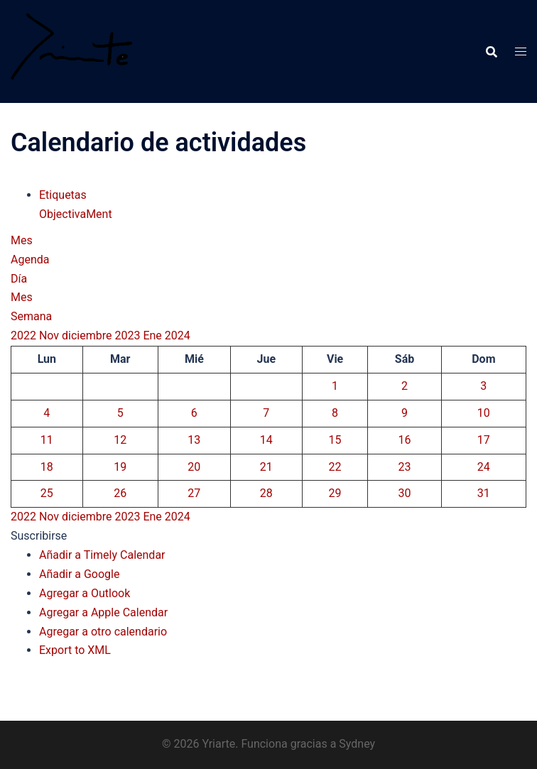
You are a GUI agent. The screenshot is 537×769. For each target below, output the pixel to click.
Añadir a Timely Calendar (102, 555)
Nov (50, 335)
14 (266, 440)
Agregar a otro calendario (103, 631)
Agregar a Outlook (84, 593)
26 (120, 493)
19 (120, 467)
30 (404, 493)
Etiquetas (63, 195)
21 (266, 467)
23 (404, 467)
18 (46, 467)
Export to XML (75, 650)
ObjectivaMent (75, 214)
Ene (153, 335)
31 (483, 493)
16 (404, 440)
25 (46, 493)
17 (483, 440)
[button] (39, 535)
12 (120, 440)
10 (483, 413)
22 (335, 467)
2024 (177, 335)
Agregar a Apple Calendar (103, 612)
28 (266, 493)
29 (335, 493)
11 (46, 440)
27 (194, 493)
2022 (25, 335)
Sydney (357, 744)
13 (194, 440)
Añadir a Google (79, 574)
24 (483, 467)
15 (335, 440)
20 (194, 467)
